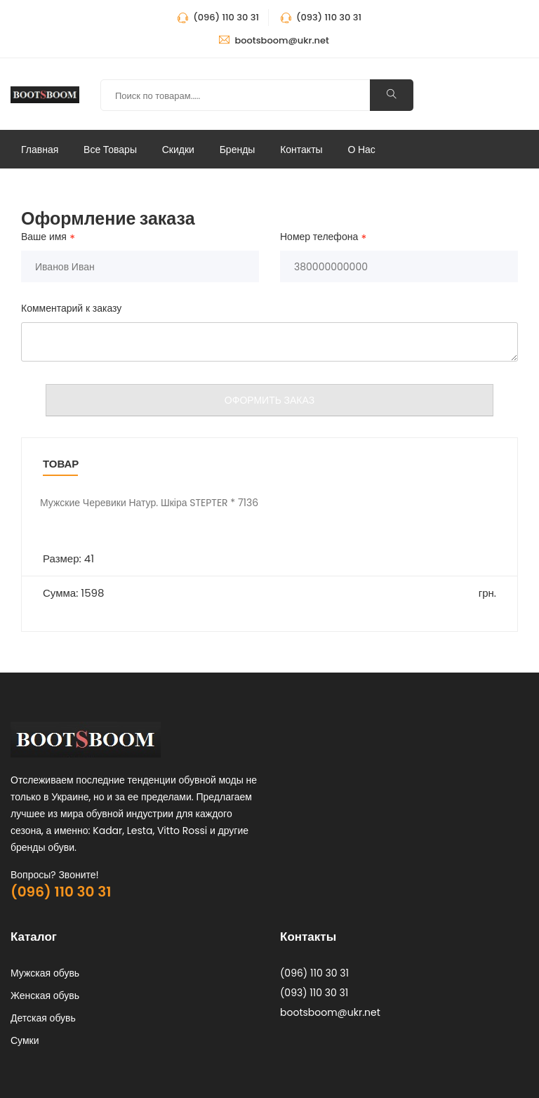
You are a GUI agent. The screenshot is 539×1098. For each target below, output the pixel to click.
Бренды (237, 150)
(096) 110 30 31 (61, 891)
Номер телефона (319, 237)
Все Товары (110, 150)
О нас (361, 150)
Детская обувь (43, 1018)
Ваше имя (44, 237)
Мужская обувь (45, 973)
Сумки (25, 1040)
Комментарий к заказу (71, 308)
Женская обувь (45, 995)
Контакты (301, 150)
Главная (39, 150)
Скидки (178, 150)
